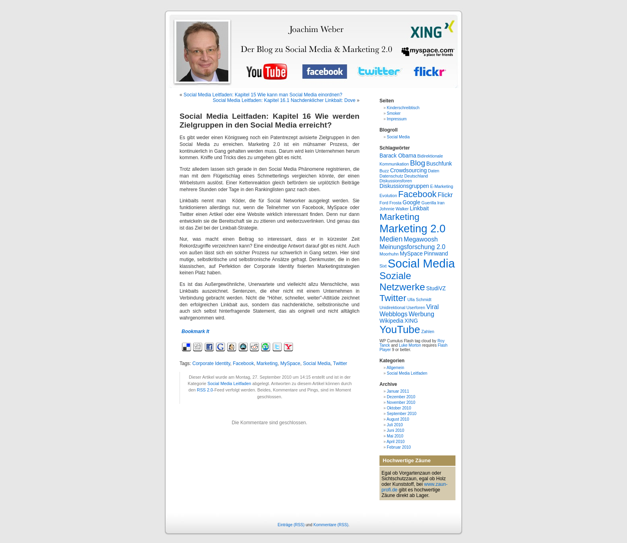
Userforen (415, 307)
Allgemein (395, 367)
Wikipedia (391, 321)
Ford (383, 202)
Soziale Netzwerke (402, 281)
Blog (417, 163)
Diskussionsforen (395, 180)
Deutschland (416, 176)
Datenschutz (391, 176)
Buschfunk (439, 164)
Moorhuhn (389, 254)
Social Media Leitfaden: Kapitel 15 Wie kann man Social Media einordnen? (263, 95)
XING (411, 321)
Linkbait (419, 209)
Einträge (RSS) (291, 525)
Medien (391, 239)
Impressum (396, 119)
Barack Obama (397, 156)
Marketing (267, 363)
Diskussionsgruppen (404, 186)
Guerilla (428, 202)
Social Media (317, 363)
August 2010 (398, 419)
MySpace (290, 363)
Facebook (243, 363)
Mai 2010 (395, 436)
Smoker (393, 113)
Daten (433, 170)
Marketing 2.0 (412, 228)
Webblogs (393, 314)
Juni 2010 (395, 430)
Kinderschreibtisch (403, 108)
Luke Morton (410, 345)
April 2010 (396, 441)
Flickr (445, 195)
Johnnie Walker (394, 208)
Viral (432, 306)
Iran (440, 202)
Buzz (384, 170)
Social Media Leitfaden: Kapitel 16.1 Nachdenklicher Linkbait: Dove (284, 100)
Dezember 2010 (401, 397)
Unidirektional (392, 307)
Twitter (340, 363)
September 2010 (401, 413)
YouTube (399, 329)
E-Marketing (441, 186)
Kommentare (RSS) (331, 525)
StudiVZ (436, 288)
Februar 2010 (399, 447)
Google (411, 203)
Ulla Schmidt (419, 299)
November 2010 (401, 402)
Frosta (395, 202)
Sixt (383, 266)
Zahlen (427, 331)
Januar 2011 (398, 391)
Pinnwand (436, 254)
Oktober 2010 (399, 408)
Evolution (388, 195)
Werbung (421, 314)
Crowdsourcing (408, 171)
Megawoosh (420, 239)
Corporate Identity (211, 363)
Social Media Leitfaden (229, 383)
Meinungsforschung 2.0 (412, 247)
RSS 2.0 (205, 389)
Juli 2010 (395, 425)
